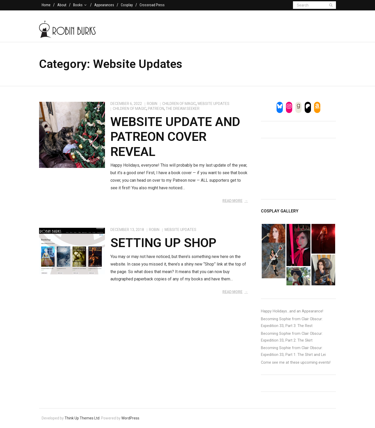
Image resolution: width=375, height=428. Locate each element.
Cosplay (127, 5)
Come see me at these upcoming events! (295, 362)
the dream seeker (182, 108)
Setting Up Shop (163, 242)
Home (46, 5)
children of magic (129, 108)
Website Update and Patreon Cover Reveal (175, 136)
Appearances (104, 5)
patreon (156, 108)
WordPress (130, 418)
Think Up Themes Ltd (82, 418)
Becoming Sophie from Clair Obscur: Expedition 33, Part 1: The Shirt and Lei (293, 351)
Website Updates (213, 104)
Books (78, 5)
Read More (232, 201)
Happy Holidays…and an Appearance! (292, 311)
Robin (152, 104)
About (61, 5)
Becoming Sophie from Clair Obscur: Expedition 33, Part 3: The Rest (292, 322)
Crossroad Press (152, 5)
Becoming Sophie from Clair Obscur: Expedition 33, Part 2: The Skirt (292, 337)
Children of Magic (179, 104)
